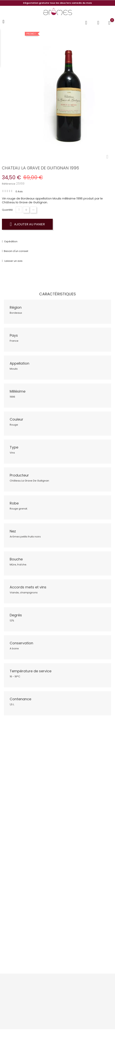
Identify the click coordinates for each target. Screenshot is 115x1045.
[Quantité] (19, 210)
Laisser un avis (13, 261)
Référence (8, 184)
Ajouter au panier (27, 224)
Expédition (10, 241)
